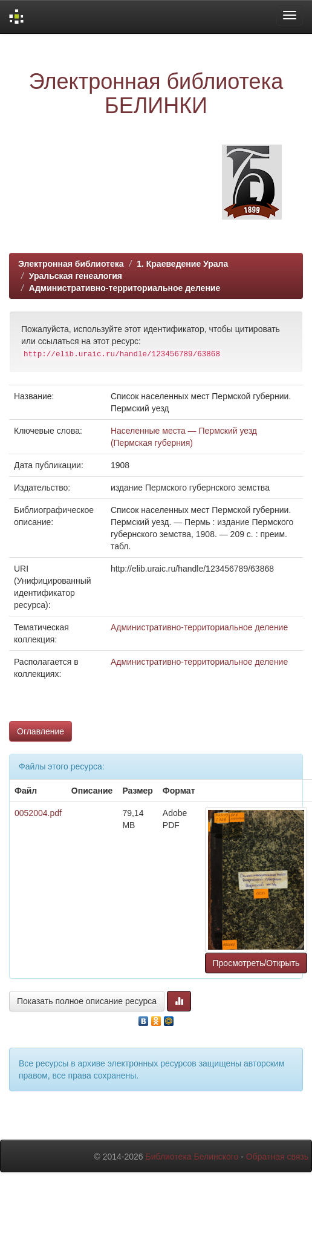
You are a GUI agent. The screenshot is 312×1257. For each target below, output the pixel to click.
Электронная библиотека (71, 264)
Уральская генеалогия (75, 276)
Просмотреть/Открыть (256, 963)
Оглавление (40, 731)
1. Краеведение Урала (182, 264)
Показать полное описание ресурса (87, 1001)
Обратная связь (277, 1156)
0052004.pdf (38, 813)
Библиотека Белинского (191, 1156)
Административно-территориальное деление (124, 288)
